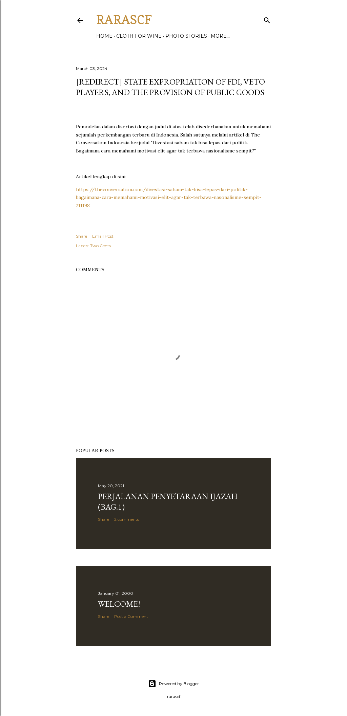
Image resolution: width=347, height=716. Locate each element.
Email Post (103, 236)
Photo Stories (186, 36)
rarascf (124, 19)
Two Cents (100, 245)
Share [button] (81, 236)
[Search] (267, 19)
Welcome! (119, 604)
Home (104, 36)
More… (220, 36)
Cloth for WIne (139, 36)
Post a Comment (131, 616)
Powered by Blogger (173, 684)
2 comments (126, 519)
